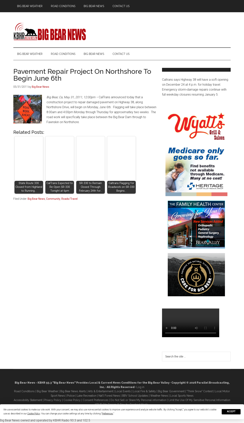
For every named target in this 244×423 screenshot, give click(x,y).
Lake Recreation (86, 395)
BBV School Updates (135, 395)
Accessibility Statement (28, 400)
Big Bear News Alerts (73, 391)
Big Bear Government (171, 391)
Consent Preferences (95, 400)
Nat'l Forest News (109, 395)
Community (53, 198)
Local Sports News (181, 395)
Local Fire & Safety (144, 391)
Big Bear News (36, 198)
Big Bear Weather (47, 391)
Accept (231, 411)
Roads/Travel (69, 198)
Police (71, 395)
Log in (140, 387)
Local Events (123, 391)
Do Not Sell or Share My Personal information (138, 400)
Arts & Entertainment (100, 391)
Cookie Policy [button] (33, 413)
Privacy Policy (52, 400)
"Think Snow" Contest (200, 391)
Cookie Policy (72, 400)
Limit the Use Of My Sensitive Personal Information (199, 400)
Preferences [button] (107, 413)
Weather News (159, 395)
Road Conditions (24, 391)
